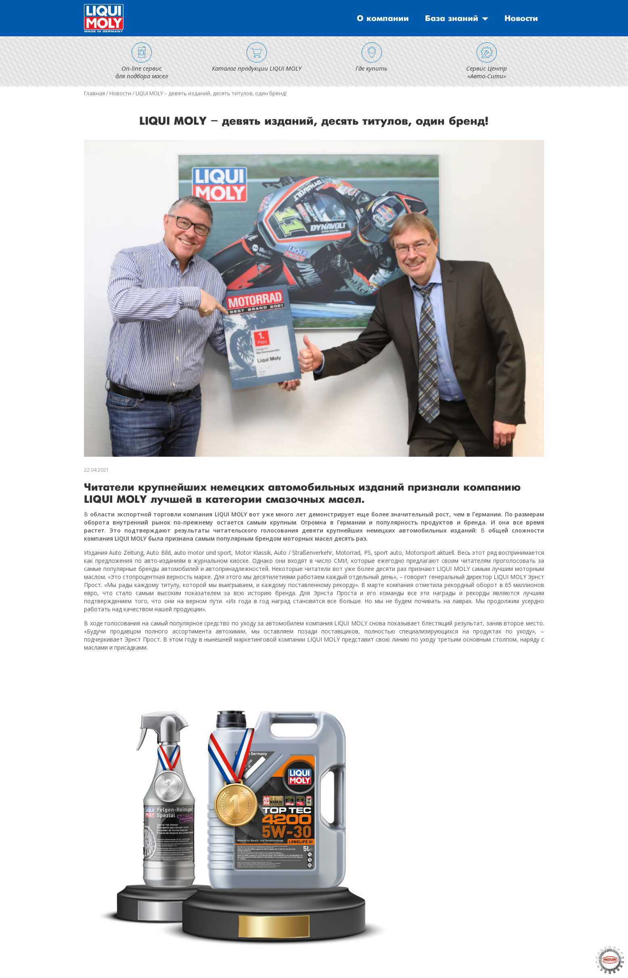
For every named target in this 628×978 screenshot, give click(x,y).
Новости (521, 18)
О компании (383, 18)
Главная (94, 93)
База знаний (451, 18)
